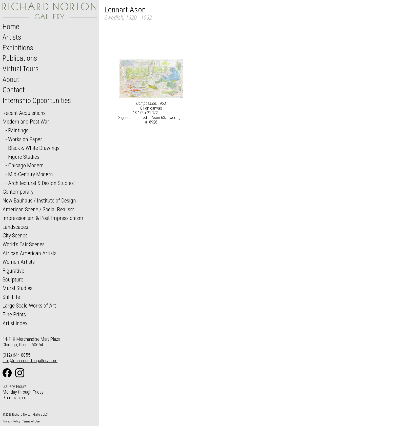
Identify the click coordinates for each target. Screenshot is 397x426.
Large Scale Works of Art (29, 305)
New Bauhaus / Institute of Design (39, 200)
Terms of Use (30, 421)
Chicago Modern (26, 165)
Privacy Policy (11, 421)
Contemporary (18, 191)
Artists (12, 37)
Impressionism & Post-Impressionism (43, 218)
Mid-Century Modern (30, 174)
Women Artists (19, 261)
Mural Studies (17, 288)
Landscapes (15, 227)
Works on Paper (25, 139)
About (11, 79)
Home (11, 26)
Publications (20, 58)
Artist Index (15, 323)
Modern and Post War (26, 121)
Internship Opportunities (37, 100)
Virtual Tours (20, 69)
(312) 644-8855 (16, 355)
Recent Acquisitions (24, 113)
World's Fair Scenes (24, 244)
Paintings (18, 130)
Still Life (11, 297)
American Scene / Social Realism (39, 209)
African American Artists (29, 253)
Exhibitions (18, 48)
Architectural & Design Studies (41, 183)
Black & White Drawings (33, 148)
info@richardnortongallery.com (30, 360)
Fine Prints (14, 314)
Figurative (13, 270)
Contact (14, 90)
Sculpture (13, 279)
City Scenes (15, 235)
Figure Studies (23, 156)
